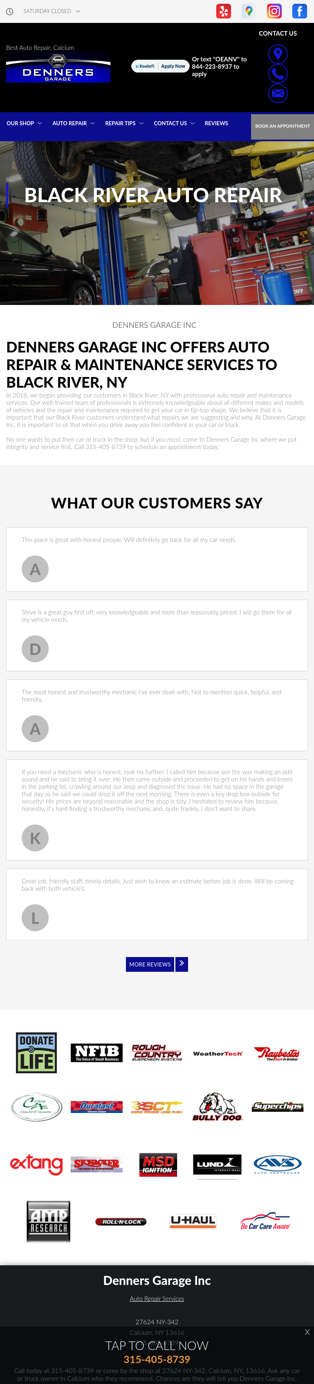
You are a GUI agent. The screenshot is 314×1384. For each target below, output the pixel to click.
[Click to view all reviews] (157, 969)
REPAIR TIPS (120, 123)
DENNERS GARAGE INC (154, 325)
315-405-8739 (106, 446)
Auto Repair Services (157, 1298)
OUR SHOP (20, 123)
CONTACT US (170, 123)
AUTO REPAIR (69, 123)
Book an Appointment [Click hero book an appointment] (282, 126)
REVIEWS (216, 123)
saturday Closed (48, 11)
